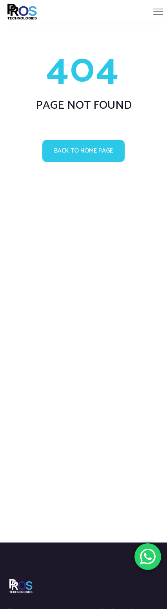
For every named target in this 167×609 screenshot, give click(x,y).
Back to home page (83, 151)
